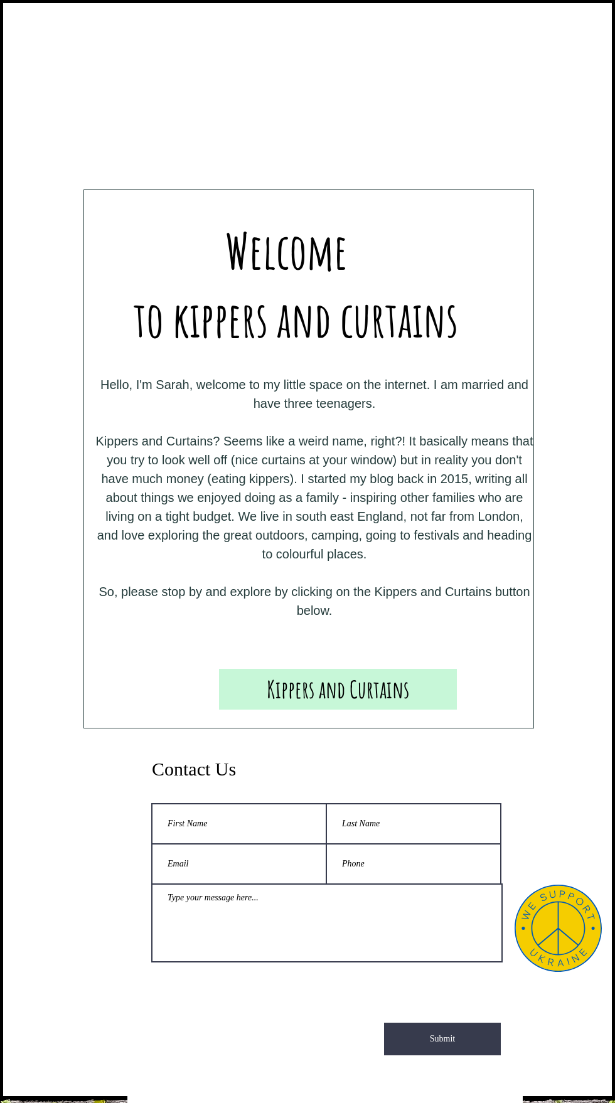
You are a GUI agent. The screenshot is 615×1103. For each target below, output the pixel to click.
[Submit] (442, 1039)
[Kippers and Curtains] (338, 689)
